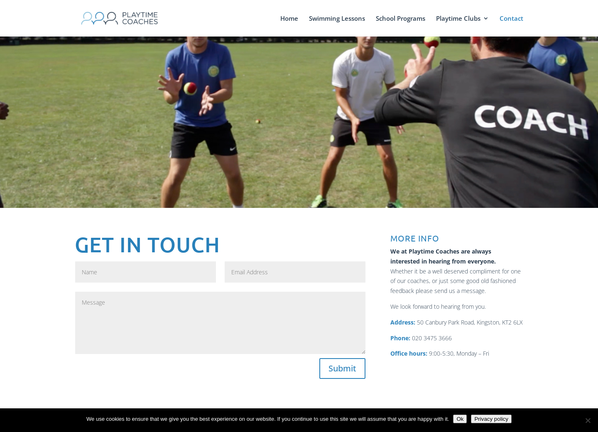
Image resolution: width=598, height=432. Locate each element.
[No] (587, 420)
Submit (342, 368)
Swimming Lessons (337, 18)
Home (289, 18)
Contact (511, 18)
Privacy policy (491, 419)
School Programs (400, 18)
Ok (459, 419)
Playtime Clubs (458, 18)
